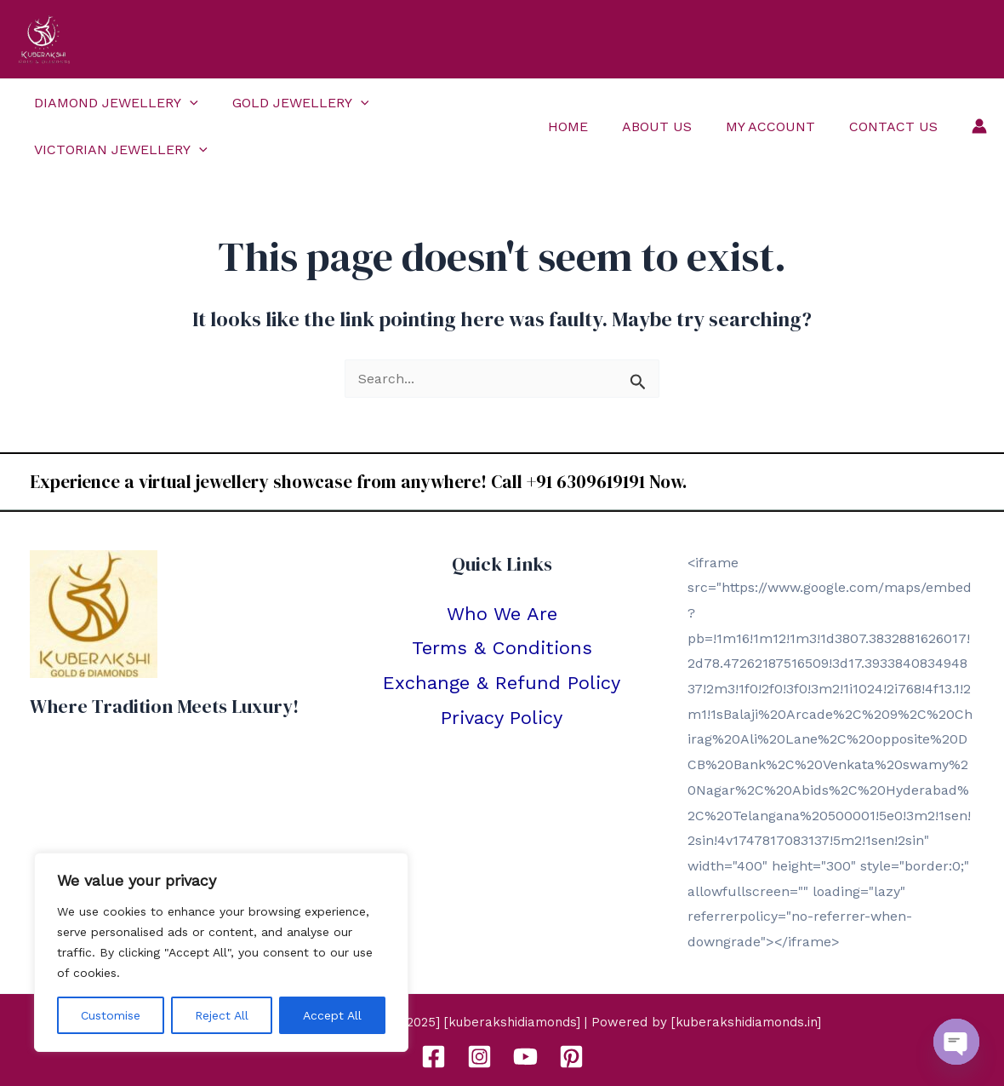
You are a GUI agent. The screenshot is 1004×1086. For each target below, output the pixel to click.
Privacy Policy (501, 717)
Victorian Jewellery (117, 149)
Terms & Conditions (502, 647)
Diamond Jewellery (113, 102)
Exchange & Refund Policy (501, 682)
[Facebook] (433, 1056)
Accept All (332, 1015)
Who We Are (502, 613)
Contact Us (897, 126)
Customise (110, 1015)
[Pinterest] (571, 1056)
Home (592, 126)
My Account (780, 126)
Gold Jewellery (290, 102)
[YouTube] (525, 1056)
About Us (674, 126)
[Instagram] (479, 1056)
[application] (186, 102)
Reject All (221, 1015)
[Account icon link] (979, 126)
